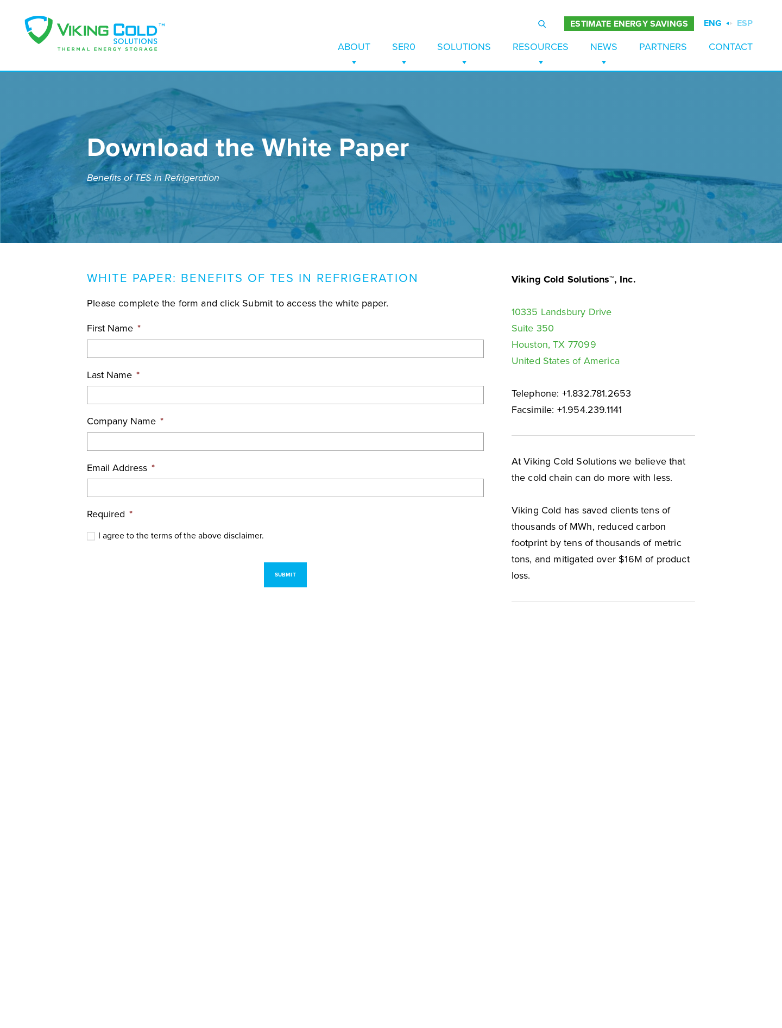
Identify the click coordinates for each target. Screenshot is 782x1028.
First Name (114, 328)
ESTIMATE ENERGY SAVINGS (629, 23)
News (603, 47)
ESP (745, 23)
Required (110, 514)
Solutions (464, 47)
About (354, 47)
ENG (713, 23)
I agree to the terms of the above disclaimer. (181, 536)
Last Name (113, 375)
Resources (541, 47)
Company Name (125, 421)
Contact (731, 47)
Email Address (121, 468)
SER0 (403, 47)
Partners (663, 47)
